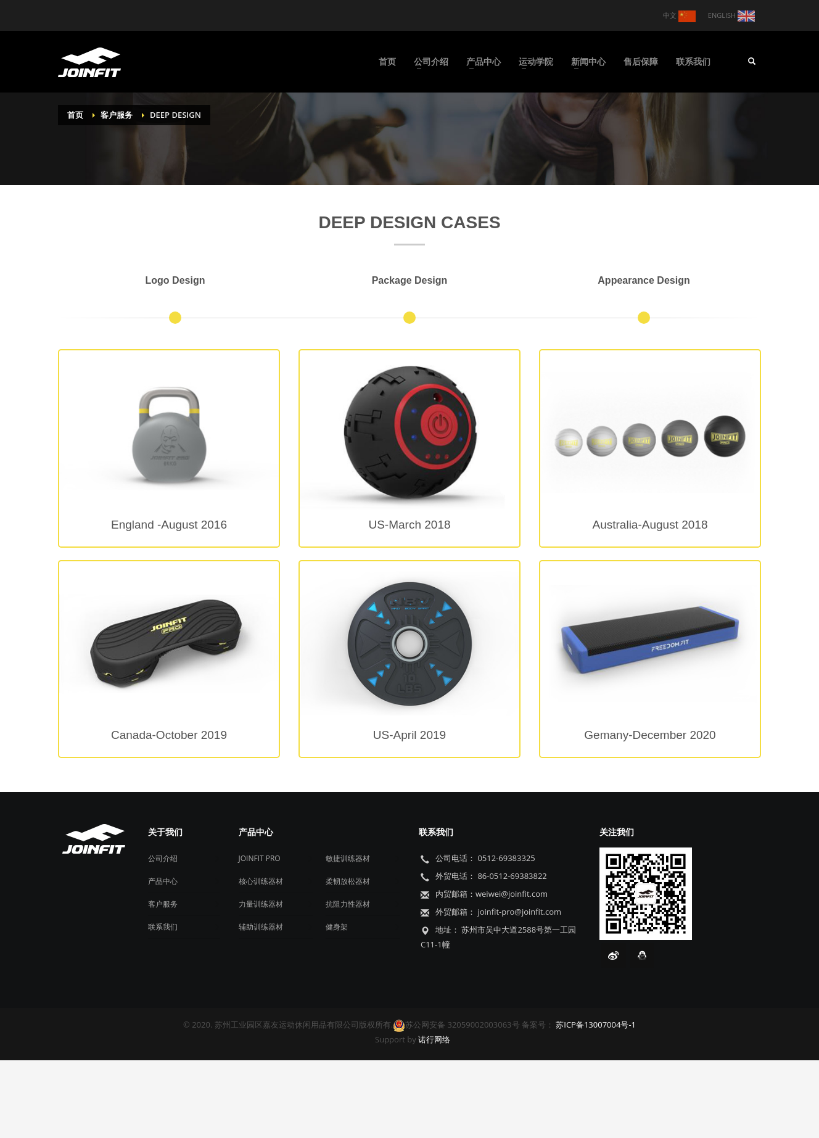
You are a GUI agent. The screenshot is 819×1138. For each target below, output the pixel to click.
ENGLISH (731, 16)
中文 (679, 16)
